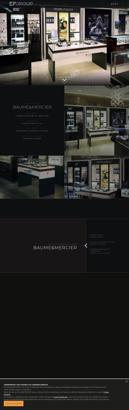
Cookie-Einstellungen (60, 397)
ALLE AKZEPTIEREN (13, 403)
